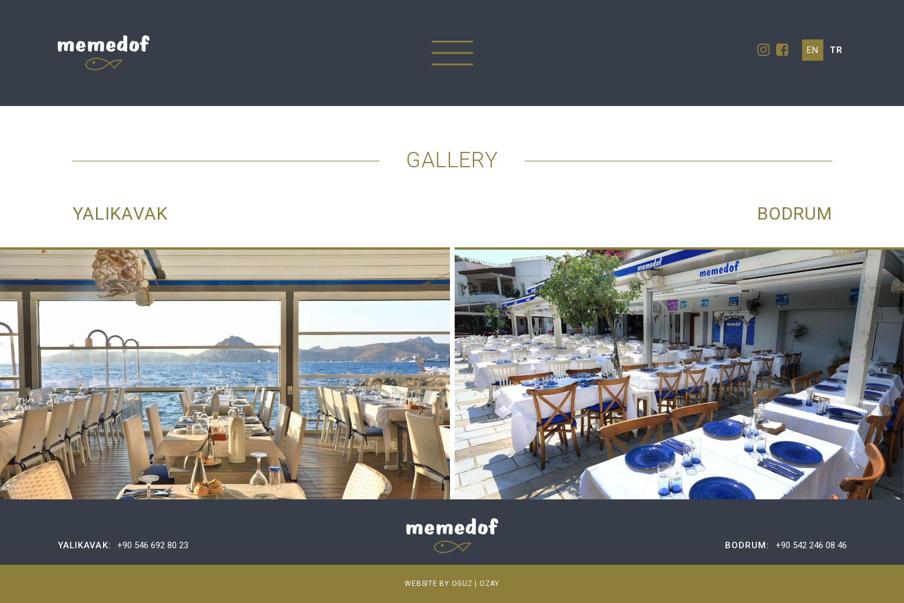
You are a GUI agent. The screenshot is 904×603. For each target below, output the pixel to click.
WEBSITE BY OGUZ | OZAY (452, 583)
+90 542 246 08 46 (811, 545)
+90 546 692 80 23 (152, 545)
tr (836, 50)
